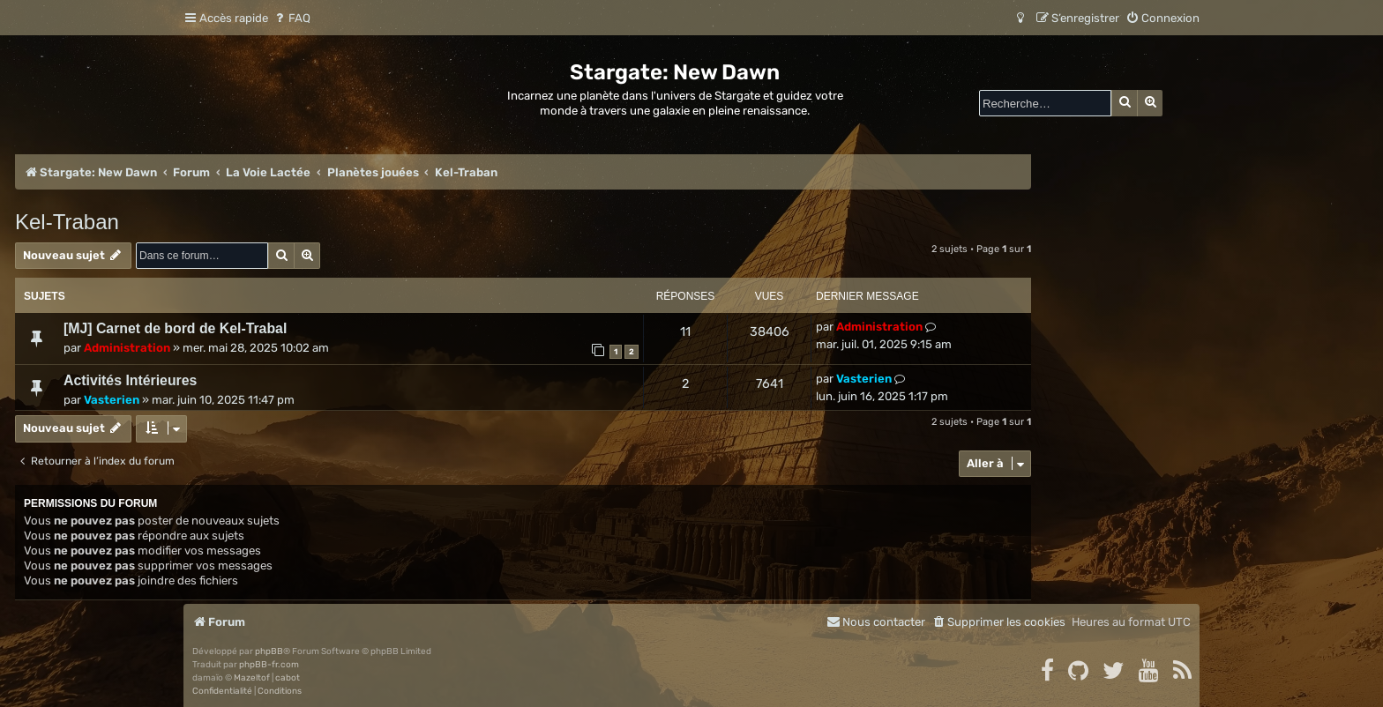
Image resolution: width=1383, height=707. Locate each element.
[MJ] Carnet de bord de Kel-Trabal (175, 328)
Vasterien (111, 399)
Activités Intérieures (130, 380)
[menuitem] (291, 18)
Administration (127, 347)
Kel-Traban (67, 222)
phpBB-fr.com (269, 664)
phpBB (269, 651)
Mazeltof (252, 678)
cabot (287, 678)
